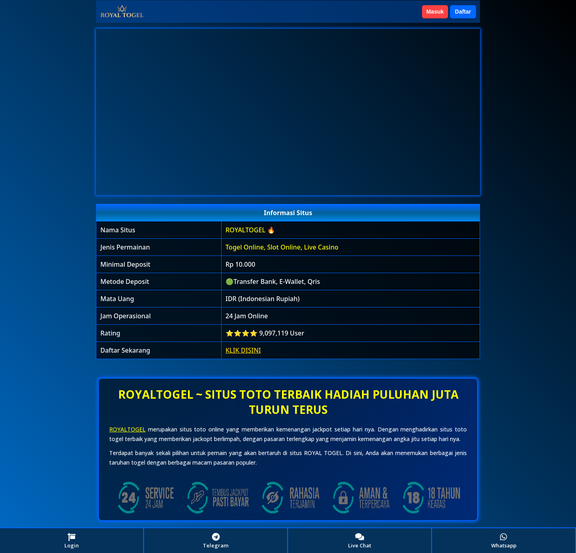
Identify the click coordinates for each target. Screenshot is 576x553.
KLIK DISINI (243, 350)
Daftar (463, 11)
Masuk (435, 11)
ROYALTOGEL (127, 429)
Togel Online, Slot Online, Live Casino (282, 247)
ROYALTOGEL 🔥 (250, 230)
